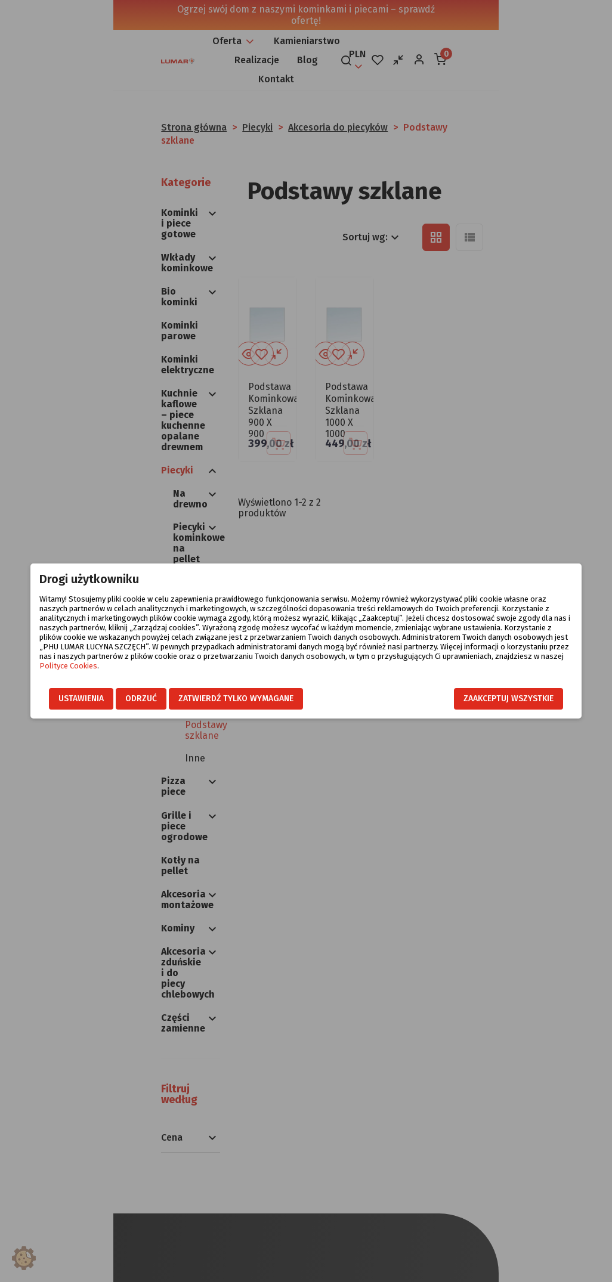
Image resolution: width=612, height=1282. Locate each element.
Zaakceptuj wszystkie (524, 699)
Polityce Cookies (439, 656)
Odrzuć (125, 699)
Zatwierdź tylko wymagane (220, 699)
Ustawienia (65, 699)
